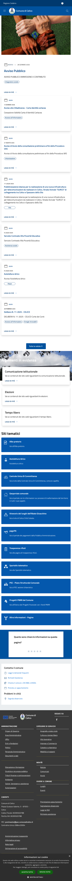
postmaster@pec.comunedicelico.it (19, 822)
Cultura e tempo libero (48, 735)
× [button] (69, 856)
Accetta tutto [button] (27, 872)
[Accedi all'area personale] (62, 3)
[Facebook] (57, 719)
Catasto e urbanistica (48, 747)
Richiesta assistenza (48, 814)
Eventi (42, 790)
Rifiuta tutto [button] (45, 872)
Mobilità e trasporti (47, 751)
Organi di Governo (12, 731)
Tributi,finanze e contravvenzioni (17, 775)
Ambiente (9, 779)
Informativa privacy (12, 840)
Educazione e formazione (14, 767)
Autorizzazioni (10, 787)
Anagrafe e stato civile (48, 731)
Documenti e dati (11, 755)
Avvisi (10, 64)
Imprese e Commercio (48, 743)
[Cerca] (67, 11)
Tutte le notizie (36, 346)
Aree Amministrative (13, 735)
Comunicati (44, 771)
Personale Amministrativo (15, 751)
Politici (7, 747)
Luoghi (42, 786)
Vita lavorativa (45, 739)
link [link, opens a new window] (58, 867)
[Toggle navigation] (4, 10)
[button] (36, 877)
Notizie (43, 767)
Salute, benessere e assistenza (17, 783)
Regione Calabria (9, 3)
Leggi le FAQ (45, 810)
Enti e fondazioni (11, 743)
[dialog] (36, 867)
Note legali (9, 844)
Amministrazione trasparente (16, 836)
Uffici (7, 739)
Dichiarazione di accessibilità (16, 848)
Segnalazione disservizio (49, 806)
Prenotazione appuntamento (51, 801)
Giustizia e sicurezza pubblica (16, 771)
